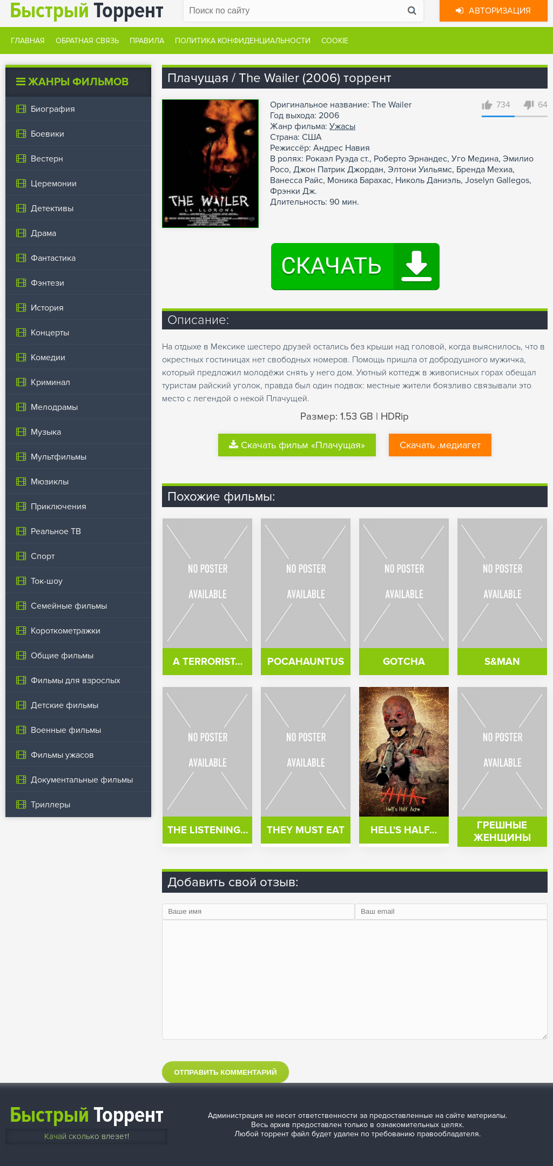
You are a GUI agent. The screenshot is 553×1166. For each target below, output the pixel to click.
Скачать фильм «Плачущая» (297, 445)
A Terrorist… (207, 662)
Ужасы (342, 126)
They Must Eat (306, 830)
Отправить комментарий (225, 1072)
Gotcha (404, 662)
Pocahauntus (305, 662)
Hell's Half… (403, 830)
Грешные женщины (502, 831)
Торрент (87, 1115)
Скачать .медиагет (440, 445)
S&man (502, 662)
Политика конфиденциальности (243, 40)
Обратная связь (87, 40)
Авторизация (493, 10)
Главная (28, 40)
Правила (147, 40)
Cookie (334, 40)
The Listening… (207, 830)
